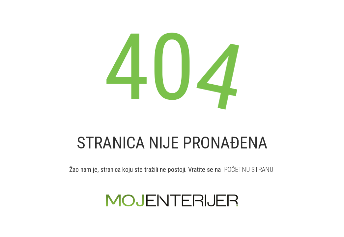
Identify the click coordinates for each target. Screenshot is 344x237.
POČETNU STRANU (248, 169)
